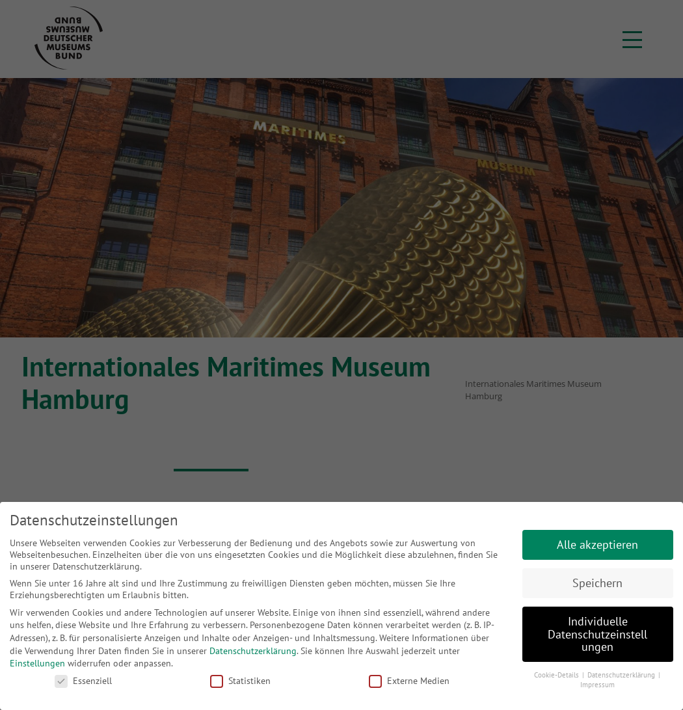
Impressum (597, 684)
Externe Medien (409, 681)
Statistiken (240, 681)
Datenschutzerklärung (253, 651)
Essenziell (83, 681)
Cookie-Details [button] (557, 674)
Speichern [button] (597, 582)
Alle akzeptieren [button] (597, 544)
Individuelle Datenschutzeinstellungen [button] (597, 634)
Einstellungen (37, 663)
